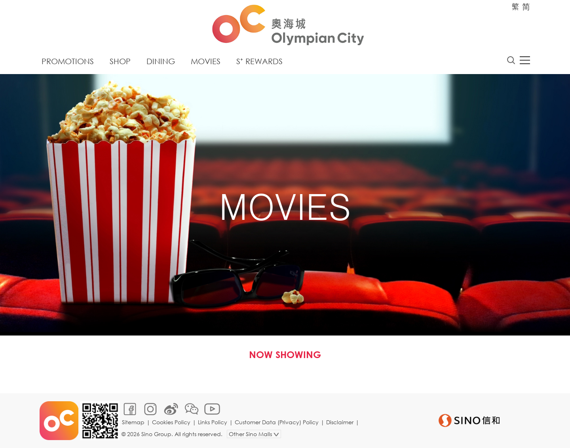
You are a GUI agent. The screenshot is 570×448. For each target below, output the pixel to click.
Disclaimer (339, 422)
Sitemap (133, 422)
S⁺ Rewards (259, 61)
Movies (205, 61)
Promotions (68, 61)
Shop (120, 61)
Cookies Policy (171, 422)
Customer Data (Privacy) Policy (277, 422)
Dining (160, 61)
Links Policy (212, 422)
